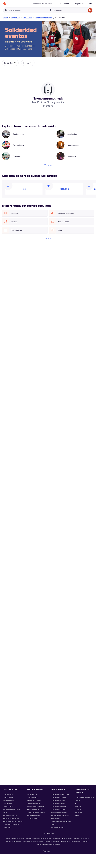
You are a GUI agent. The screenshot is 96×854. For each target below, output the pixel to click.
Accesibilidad (75, 841)
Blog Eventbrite (32, 794)
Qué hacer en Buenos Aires (60, 794)
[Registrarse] (79, 3)
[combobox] (70, 10)
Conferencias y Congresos (36, 812)
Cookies (85, 841)
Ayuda (70, 838)
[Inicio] (4, 3)
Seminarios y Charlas (34, 800)
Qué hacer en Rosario (58, 800)
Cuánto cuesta (8, 797)
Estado (48, 841)
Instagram (78, 812)
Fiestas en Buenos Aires (59, 812)
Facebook (78, 806)
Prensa (85, 838)
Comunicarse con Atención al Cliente (38, 838)
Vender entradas (8, 800)
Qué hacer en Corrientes (59, 809)
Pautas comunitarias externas (12, 821)
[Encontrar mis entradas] (42, 3)
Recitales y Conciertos (34, 809)
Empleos (77, 838)
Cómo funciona (8, 794)
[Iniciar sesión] (63, 3)
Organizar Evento (32, 818)
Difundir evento (8, 806)
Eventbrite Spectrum (10, 815)
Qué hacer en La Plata (58, 803)
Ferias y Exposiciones (34, 815)
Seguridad (26, 841)
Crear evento (7, 803)
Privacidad (64, 841)
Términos (55, 841)
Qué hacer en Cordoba (58, 797)
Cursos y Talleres (32, 797)
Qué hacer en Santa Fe (58, 806)
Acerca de (56, 838)
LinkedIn (78, 809)
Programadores (38, 841)
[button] (10, 63)
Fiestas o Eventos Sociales (35, 806)
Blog (63, 838)
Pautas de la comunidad (11, 818)
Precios (21, 838)
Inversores (17, 841)
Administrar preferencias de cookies (48, 844)
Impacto (8, 841)
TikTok (77, 815)
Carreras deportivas (33, 803)
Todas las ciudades (57, 827)
